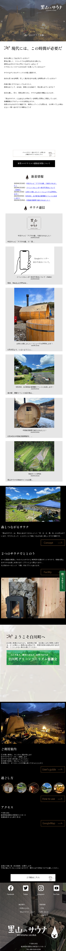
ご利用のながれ (24, 908)
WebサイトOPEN (34, 474)
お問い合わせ (43, 912)
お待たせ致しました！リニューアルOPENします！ (35, 344)
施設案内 (22, 904)
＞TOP (41, 915)
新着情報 (42, 904)
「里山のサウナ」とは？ (27, 912)
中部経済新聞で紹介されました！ (38, 200)
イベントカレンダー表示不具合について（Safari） (35, 277)
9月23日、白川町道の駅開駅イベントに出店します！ (35, 387)
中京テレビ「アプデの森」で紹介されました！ (34, 236)
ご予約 (41, 908)
